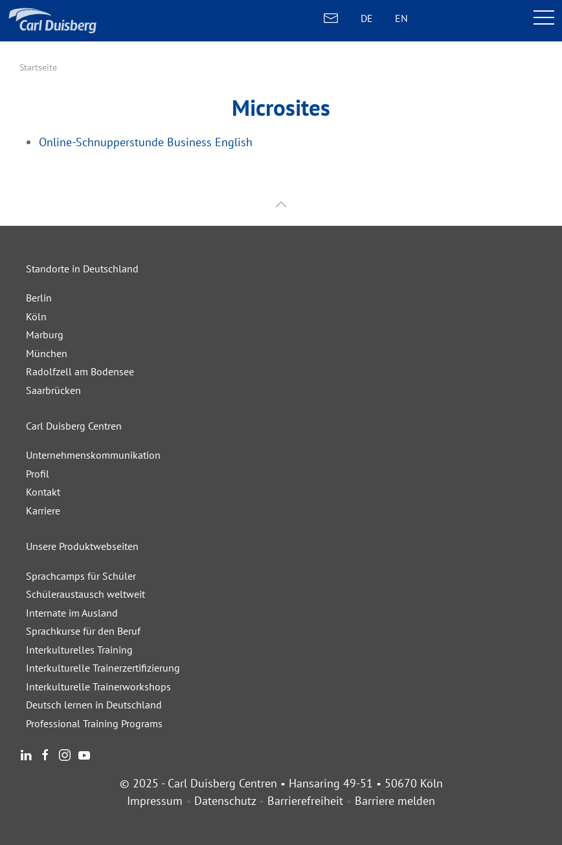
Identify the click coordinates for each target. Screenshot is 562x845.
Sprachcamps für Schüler (81, 575)
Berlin (39, 297)
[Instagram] (64, 753)
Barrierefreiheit (305, 800)
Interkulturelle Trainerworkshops (98, 686)
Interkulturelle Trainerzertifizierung (103, 667)
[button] (281, 204)
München (46, 353)
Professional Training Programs (94, 723)
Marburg (44, 334)
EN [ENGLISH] (401, 18)
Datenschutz (225, 800)
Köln (36, 316)
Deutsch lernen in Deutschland (94, 704)
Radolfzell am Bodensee (80, 371)
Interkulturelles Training (79, 649)
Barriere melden (395, 800)
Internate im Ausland (72, 612)
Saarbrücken (53, 390)
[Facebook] (45, 753)
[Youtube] (84, 753)
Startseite (38, 67)
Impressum (155, 800)
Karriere (43, 510)
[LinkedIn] (25, 753)
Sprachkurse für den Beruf (83, 630)
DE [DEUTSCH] (367, 18)
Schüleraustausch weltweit (85, 593)
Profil (37, 473)
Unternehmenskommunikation (93, 454)
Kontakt (43, 491)
